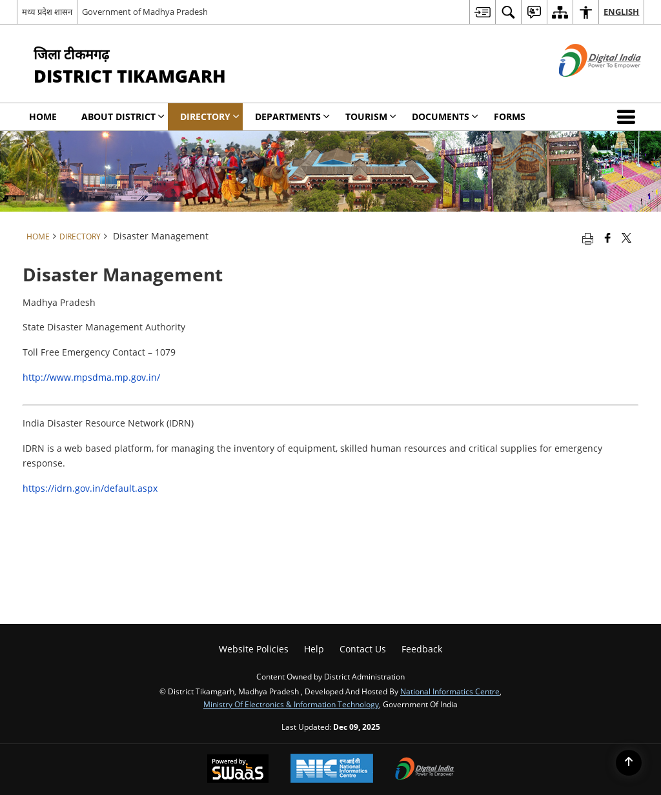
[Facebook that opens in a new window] (608, 237)
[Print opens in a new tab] (587, 237)
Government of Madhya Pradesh (145, 11)
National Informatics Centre (450, 691)
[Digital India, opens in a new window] (424, 770)
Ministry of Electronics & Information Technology (291, 704)
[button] (628, 116)
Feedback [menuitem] (422, 649)
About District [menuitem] (123, 116)
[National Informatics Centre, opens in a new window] (332, 769)
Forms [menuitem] (509, 116)
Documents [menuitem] (445, 116)
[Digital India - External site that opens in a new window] (584, 87)
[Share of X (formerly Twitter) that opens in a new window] (626, 237)
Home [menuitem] (43, 116)
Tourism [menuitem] (370, 116)
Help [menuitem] (314, 649)
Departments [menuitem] (292, 116)
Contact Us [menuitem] (363, 649)
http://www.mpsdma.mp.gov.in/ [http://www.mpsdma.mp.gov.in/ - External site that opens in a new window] (91, 377)
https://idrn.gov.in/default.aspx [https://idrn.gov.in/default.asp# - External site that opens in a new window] (90, 488)
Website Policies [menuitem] (254, 649)
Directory (80, 236)
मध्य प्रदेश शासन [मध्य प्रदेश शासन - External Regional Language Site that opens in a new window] (47, 11)
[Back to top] (629, 763)
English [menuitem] (621, 11)
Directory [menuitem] (209, 116)
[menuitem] (482, 12)
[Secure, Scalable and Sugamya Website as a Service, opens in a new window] (238, 770)
